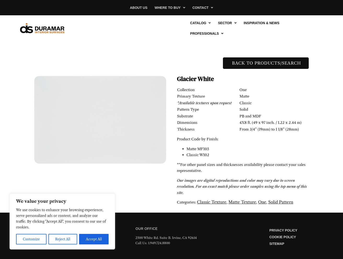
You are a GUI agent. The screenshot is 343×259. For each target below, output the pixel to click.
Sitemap (276, 244)
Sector (227, 23)
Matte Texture (242, 202)
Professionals (206, 33)
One (262, 202)
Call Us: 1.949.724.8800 (152, 243)
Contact (202, 8)
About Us (138, 8)
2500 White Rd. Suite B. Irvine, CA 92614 (166, 238)
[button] (170, 7)
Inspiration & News (261, 23)
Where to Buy (170, 8)
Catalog (200, 23)
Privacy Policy (283, 230)
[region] (62, 221)
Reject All (62, 239)
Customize (31, 239)
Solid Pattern (280, 202)
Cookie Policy (282, 237)
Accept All (94, 239)
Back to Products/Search (266, 63)
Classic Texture (212, 202)
